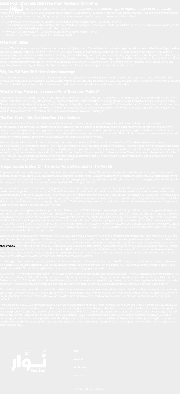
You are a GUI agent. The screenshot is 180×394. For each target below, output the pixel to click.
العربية (167, 8)
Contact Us (148, 8)
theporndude (7, 246)
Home (88, 8)
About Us (105, 8)
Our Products (126, 8)
